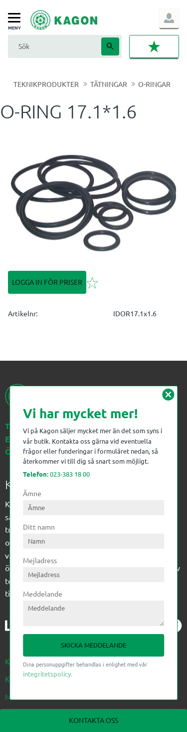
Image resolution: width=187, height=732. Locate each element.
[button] (16, 18)
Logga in (169, 17)
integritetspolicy (47, 674)
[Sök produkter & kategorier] (53, 46)
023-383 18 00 (56, 474)
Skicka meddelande (93, 645)
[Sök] (110, 46)
